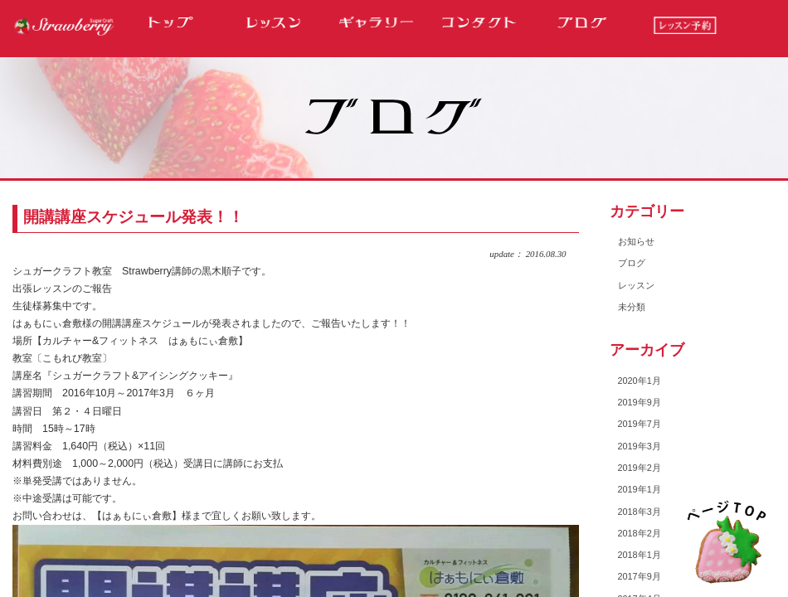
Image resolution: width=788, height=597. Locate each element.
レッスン (636, 285)
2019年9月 (639, 402)
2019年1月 (639, 489)
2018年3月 (639, 512)
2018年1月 (639, 555)
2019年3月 (639, 446)
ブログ (631, 263)
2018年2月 (639, 533)
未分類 (631, 307)
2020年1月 (639, 381)
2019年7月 (639, 424)
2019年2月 (639, 468)
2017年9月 (639, 576)
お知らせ (636, 241)
